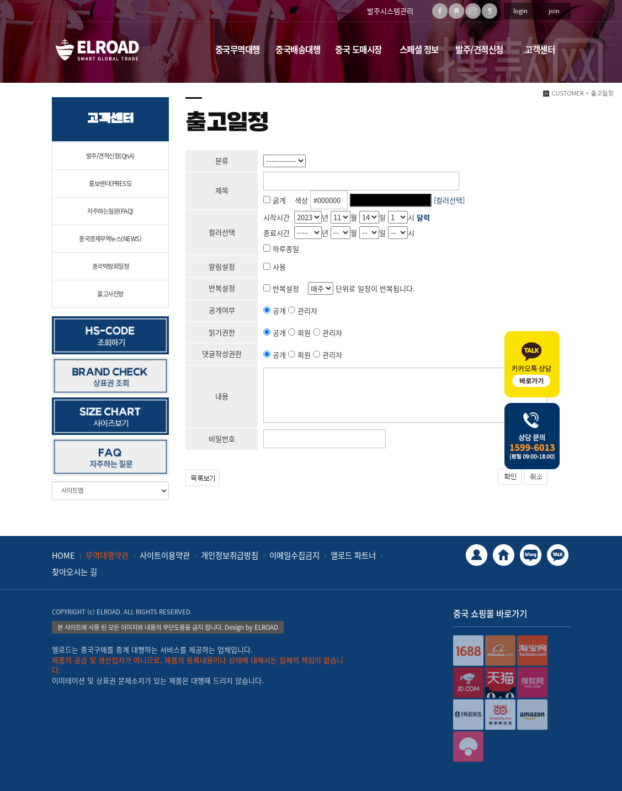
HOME (63, 555)
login (520, 10)
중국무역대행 (237, 49)
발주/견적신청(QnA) (110, 156)
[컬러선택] (449, 200)
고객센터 (540, 49)
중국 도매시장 (358, 49)
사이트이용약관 (165, 555)
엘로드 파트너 (353, 555)
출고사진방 (110, 294)
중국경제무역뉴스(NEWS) (110, 238)
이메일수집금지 (294, 555)
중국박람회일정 (110, 266)
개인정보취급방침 (229, 555)
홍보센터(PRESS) (110, 183)
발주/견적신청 (479, 49)
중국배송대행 (297, 49)
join (554, 10)
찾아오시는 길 (74, 572)
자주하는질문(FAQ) (110, 211)
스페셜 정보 (419, 49)
